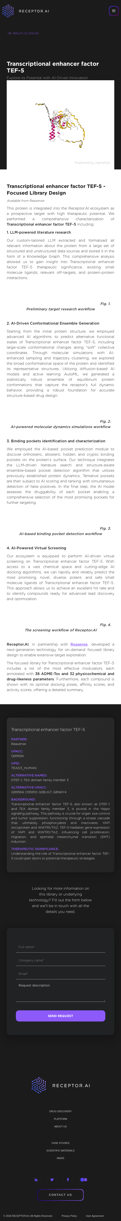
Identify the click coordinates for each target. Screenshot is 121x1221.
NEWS (60, 1158)
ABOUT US (60, 1126)
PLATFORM (60, 1119)
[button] (114, 11)
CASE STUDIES (60, 1143)
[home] (31, 10)
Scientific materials (61, 1150)
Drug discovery (60, 1111)
